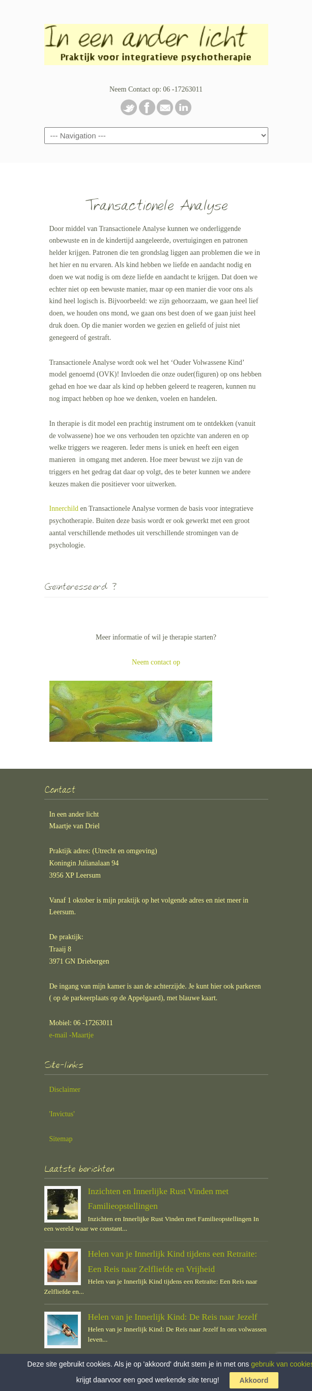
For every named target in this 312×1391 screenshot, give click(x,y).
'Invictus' (62, 1114)
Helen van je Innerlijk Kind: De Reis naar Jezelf (173, 1317)
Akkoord (254, 1380)
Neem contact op (156, 662)
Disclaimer (64, 1089)
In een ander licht (156, 41)
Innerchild (64, 508)
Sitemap (61, 1139)
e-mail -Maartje (71, 1035)
